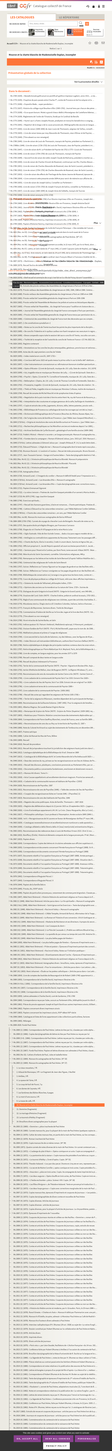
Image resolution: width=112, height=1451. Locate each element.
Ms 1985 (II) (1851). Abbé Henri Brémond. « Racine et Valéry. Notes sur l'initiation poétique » (47, 950)
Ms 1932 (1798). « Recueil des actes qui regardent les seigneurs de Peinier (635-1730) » (45, 694)
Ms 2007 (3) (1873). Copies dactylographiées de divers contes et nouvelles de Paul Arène (49, 1196)
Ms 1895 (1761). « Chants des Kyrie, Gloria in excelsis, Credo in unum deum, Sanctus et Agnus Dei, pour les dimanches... (52, 542)
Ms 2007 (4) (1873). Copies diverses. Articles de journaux (36, 1201)
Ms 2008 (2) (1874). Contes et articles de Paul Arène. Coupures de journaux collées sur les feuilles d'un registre (55, 1221)
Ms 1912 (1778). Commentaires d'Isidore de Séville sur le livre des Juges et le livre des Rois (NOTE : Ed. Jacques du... (52, 612)
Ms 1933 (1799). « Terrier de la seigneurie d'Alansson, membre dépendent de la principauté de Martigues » (52, 698)
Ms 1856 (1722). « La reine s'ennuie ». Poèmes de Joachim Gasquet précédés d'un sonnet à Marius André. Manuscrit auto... (53, 492)
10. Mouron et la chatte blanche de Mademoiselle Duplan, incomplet (44, 1105)
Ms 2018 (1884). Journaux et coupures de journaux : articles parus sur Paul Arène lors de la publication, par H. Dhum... (55, 1415)
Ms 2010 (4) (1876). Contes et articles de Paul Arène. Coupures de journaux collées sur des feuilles (52, 1275)
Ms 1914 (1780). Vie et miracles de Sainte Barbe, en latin (33, 620)
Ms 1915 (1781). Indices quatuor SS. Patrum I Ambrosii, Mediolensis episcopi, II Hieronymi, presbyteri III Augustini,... (52, 624)
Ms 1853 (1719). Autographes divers (24, 471)
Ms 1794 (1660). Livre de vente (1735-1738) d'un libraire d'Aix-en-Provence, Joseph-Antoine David (49, 203)
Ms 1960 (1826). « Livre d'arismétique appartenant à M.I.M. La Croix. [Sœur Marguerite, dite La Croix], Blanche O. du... (52, 810)
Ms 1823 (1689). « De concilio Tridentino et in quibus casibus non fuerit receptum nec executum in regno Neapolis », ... (53, 331)
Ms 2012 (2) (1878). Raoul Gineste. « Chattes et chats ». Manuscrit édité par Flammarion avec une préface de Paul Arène (55, 1312)
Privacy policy (56, 1446)
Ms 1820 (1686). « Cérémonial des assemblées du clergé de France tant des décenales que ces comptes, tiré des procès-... (52, 319)
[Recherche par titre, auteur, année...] (53, 23)
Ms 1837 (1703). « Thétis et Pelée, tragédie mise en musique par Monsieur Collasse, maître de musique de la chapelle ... (53, 389)
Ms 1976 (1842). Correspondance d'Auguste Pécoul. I (31, 876)
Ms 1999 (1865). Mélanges (20, 1021)
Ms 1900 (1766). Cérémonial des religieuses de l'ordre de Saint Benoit (38, 562)
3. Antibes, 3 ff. (22, 1076)
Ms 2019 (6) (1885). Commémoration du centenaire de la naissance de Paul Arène (46, 1428)
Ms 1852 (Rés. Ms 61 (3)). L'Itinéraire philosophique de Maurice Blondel (39, 467)
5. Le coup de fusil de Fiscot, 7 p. (30, 1084)
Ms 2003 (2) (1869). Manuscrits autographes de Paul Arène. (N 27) (40, 1063)
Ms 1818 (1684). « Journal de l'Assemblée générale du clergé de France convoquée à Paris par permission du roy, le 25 (53, 310)
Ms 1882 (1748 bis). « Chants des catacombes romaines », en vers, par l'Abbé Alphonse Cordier (48, 513)
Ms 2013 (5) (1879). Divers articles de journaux (32, 1341)
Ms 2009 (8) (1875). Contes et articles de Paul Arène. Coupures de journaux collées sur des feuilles (52, 1262)
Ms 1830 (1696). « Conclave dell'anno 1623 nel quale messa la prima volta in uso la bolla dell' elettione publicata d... (53, 360)
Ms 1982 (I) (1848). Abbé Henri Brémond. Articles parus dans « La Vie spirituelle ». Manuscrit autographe (52, 901)
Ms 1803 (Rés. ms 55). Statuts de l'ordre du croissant (31, 240)
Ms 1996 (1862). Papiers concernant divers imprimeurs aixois (35, 1008)
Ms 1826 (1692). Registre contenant (24, 343)
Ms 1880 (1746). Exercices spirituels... (25, 500)
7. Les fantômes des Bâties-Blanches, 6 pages (35, 1092)
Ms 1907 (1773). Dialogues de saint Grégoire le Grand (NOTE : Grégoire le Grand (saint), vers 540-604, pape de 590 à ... (52, 591)
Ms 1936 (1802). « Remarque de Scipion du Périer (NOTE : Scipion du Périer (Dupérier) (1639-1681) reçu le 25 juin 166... (52, 711)
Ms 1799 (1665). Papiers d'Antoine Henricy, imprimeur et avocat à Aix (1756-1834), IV (44, 224)
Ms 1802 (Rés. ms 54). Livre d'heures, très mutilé (29, 236)
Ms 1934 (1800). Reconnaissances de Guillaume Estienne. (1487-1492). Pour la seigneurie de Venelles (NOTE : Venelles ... (52, 703)
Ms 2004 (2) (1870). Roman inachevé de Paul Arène (33, 1139)
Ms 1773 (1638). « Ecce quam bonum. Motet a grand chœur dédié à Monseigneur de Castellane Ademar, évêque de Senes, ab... (53, 112)
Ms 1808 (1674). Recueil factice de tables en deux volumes (33, 265)
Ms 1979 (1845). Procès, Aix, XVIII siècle (26, 888)
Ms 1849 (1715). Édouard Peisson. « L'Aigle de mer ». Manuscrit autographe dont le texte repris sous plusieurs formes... (53, 447)
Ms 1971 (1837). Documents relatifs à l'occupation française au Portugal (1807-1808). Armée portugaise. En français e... (52, 855)
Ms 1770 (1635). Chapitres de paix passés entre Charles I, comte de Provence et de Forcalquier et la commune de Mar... (52, 100)
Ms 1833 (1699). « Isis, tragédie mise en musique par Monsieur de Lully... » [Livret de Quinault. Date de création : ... (53, 372)
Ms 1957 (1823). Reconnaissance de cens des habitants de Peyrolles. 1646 (40, 798)
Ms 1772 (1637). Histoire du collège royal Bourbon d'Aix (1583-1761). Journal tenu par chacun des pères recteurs (53, 108)
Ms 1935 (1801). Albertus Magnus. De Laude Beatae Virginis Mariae (37, 707)
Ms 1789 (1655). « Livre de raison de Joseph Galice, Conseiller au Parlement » (41, 182)
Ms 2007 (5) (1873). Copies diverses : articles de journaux (36, 1205)
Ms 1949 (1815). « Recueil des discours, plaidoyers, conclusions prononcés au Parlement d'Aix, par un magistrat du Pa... (52, 765)
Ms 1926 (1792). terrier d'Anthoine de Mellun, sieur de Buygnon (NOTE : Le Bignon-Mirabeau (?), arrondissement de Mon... (52, 670)
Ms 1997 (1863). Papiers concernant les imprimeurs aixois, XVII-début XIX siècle (43, 1012)
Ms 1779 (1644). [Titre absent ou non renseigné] (29, 137)
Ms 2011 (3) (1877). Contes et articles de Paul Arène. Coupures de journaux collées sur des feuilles (52, 1291)
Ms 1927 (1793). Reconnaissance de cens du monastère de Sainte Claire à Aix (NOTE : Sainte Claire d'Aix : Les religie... (52, 674)
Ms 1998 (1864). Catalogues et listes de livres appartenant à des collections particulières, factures (50, 1016)
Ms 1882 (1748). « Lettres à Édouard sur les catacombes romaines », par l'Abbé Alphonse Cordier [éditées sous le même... (53, 509)
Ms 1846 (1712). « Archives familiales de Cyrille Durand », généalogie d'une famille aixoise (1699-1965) (51, 430)
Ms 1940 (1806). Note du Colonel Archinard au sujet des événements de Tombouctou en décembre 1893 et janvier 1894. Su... (52, 727)
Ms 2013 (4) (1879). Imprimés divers (27, 1337)
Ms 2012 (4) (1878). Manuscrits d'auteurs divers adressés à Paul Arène (41, 1320)
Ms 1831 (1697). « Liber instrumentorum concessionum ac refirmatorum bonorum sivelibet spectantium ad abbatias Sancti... (53, 364)
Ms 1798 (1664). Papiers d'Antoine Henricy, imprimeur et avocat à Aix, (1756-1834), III (44, 219)
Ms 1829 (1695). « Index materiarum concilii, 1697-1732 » (33, 356)
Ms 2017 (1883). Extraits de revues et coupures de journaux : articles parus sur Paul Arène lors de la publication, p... (55, 1411)
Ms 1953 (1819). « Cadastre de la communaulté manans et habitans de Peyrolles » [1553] (46, 781)
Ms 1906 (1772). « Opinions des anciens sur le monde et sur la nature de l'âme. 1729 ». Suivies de (49, 587)
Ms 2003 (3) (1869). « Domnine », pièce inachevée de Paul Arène (38, 1126)
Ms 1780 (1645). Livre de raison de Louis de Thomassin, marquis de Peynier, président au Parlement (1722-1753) (52, 141)
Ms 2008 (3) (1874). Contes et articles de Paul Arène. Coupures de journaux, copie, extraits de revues (54, 1225)
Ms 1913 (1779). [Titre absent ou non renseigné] (29, 616)
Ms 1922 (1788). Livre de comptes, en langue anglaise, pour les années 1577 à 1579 (43, 653)
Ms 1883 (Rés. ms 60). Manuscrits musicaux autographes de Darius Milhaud (41, 517)
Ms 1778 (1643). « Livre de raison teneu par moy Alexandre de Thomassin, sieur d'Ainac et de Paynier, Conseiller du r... (52, 133)
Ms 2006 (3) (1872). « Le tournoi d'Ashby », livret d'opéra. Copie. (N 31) (42, 1159)
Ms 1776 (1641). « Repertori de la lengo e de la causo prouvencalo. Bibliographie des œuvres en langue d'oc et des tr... (53, 124)
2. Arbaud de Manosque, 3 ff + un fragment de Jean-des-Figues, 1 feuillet (46, 1072)
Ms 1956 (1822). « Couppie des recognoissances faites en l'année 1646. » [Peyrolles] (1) (45, 793)
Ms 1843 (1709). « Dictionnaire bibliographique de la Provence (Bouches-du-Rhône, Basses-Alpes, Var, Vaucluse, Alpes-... (52, 414)
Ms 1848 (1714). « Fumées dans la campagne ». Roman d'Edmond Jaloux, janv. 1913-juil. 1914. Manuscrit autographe (53, 438)
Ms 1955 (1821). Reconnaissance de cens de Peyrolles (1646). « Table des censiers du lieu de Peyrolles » (51, 789)
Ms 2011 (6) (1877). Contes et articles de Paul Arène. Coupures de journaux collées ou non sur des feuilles (55, 1304)
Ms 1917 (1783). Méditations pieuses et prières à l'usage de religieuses (38, 632)
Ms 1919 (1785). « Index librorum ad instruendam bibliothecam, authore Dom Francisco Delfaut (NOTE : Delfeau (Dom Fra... (53, 641)
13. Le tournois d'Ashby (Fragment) (31, 1117)
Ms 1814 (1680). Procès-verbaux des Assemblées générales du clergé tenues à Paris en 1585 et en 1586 (51, 294)
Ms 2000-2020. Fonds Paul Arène (23, 1025)
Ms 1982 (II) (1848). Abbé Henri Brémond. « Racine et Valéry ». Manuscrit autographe (44, 909)
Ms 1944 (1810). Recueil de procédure (25, 744)
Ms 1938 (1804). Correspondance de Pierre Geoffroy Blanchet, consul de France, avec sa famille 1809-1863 (52, 719)
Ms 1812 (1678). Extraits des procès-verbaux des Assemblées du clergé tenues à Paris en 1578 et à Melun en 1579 (52, 286)
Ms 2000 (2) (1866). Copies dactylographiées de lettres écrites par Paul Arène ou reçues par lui (51, 1034)
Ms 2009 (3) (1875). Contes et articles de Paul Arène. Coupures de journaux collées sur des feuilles (52, 1242)
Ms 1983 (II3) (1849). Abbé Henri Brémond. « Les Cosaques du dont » (37, 926)
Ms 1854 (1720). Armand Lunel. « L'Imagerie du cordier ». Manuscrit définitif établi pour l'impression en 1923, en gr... (53, 475)
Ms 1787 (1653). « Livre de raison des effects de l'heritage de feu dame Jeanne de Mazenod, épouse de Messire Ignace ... (52, 174)
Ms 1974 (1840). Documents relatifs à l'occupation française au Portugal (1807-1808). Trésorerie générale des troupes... (52, 868)
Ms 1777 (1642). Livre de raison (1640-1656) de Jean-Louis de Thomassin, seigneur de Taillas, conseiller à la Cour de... (52, 129)
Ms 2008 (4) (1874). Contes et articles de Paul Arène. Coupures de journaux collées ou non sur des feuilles (55, 1229)
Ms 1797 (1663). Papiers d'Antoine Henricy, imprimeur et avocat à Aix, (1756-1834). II (44, 215)
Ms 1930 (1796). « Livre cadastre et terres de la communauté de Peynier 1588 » (41, 686)
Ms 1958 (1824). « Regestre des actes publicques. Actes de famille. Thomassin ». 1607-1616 (46, 802)
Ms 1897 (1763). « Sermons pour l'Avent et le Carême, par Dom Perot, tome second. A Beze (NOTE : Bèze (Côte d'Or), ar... (53, 550)
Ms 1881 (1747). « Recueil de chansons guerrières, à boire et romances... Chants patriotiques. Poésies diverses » (53, 504)
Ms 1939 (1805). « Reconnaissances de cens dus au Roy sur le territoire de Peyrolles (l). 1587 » (48, 723)
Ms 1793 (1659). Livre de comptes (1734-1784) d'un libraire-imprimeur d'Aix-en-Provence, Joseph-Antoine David (52, 199)
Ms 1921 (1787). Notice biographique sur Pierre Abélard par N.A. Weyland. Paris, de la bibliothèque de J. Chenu (53, 649)
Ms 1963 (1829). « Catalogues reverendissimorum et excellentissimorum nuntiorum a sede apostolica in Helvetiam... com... (52, 822)
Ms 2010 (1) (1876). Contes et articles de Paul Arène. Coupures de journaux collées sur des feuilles (52, 1267)
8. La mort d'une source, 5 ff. (28, 1096)
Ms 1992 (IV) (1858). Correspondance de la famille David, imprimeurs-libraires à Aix (44, 992)
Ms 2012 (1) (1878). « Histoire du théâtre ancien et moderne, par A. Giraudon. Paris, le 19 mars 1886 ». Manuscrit (55, 1308)
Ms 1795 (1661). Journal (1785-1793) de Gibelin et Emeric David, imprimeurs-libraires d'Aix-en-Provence (52, 207)
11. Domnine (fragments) (27, 1109)
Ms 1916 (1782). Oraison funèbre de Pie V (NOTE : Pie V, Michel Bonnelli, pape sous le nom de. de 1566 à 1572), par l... (52, 628)
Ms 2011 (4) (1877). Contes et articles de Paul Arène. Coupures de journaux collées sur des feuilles (52, 1295)
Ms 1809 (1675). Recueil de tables (23, 269)
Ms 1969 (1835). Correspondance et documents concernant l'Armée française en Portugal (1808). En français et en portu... (52, 847)
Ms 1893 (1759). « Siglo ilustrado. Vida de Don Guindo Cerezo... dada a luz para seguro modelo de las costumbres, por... (52, 533)
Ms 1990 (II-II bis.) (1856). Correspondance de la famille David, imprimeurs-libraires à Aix (46, 983)
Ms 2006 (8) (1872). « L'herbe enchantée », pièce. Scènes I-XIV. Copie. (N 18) (44, 1180)
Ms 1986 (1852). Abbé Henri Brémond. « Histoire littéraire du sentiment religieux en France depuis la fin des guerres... (53, 959)
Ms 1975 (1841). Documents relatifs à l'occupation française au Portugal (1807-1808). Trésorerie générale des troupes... (52, 872)
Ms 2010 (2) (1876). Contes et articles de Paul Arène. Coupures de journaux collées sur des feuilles (52, 1271)
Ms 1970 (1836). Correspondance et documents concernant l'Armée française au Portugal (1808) (49, 851)
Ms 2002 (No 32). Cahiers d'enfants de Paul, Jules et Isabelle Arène (40, 1054)
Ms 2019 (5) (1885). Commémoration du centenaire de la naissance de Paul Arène (46, 1423)
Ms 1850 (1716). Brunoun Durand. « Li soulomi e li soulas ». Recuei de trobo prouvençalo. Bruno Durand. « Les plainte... (53, 451)
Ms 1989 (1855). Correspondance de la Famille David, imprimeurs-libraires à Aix (42, 979)
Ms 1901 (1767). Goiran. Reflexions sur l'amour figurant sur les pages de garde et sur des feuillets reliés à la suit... (52, 566)
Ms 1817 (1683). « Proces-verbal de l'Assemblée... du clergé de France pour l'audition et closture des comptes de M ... (53, 306)
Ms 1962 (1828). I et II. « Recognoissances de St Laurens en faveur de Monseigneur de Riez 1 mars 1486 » (52, 818)
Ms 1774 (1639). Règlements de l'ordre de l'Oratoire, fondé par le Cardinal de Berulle (44, 116)
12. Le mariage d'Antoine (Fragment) (31, 1113)
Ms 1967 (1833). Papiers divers (22, 839)
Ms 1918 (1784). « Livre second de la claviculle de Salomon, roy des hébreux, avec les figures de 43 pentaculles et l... (52, 637)
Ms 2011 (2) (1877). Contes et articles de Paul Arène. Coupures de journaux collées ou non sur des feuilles (55, 1287)
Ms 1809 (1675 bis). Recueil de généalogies (27, 273)
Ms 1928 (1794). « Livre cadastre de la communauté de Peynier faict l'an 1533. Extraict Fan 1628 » (49, 678)
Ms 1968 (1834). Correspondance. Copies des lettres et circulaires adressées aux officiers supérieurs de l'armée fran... (52, 843)
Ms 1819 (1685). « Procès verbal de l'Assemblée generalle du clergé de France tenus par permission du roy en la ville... (53, 314)
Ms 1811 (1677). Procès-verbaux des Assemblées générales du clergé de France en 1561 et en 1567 (49, 281)
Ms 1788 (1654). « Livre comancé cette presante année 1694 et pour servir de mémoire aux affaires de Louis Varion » (52, 178)
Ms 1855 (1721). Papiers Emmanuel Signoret (28, 488)
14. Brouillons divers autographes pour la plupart (37, 1121)
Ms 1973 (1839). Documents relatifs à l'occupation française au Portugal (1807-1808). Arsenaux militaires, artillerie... (52, 864)
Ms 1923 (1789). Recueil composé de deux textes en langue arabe (36, 657)
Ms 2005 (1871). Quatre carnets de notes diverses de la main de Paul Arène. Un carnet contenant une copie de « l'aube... (55, 1147)
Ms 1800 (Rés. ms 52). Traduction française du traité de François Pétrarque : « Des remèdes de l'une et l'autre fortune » (52, 228)
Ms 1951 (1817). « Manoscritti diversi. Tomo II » (29, 773)
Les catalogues (22, 17)
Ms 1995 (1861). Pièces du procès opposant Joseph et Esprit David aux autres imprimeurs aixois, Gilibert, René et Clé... (53, 1004)
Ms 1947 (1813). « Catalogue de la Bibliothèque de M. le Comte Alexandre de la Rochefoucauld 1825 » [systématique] (52, 756)
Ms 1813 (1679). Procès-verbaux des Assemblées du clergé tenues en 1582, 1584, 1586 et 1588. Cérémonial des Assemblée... (52, 290)
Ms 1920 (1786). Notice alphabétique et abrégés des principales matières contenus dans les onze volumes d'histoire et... (53, 645)
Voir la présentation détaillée (86, 81)
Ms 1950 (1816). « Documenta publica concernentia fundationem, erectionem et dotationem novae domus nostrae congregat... (52, 769)
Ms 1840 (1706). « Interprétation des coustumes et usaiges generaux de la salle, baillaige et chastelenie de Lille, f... (53, 401)
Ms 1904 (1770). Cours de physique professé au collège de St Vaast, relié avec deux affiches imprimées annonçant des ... (53, 579)
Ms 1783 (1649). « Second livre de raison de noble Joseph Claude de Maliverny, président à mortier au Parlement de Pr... (52, 158)
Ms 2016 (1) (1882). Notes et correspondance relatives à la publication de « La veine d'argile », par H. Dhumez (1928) (55, 1390)
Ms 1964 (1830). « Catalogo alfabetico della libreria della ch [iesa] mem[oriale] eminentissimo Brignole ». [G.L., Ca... (52, 826)
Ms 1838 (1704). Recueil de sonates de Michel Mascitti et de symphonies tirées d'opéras (45, 393)
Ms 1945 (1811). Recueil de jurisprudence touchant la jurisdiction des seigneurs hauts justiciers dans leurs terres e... (52, 748)
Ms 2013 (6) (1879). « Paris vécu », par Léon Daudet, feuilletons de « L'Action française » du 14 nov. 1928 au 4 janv (55, 1345)
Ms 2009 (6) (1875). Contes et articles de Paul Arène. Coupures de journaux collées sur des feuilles (52, 1254)
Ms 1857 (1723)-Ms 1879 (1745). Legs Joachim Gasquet (32, 496)
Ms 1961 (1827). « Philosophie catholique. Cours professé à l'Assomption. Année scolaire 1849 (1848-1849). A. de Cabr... (52, 814)
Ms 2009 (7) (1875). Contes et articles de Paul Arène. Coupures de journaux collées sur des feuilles (52, 1258)
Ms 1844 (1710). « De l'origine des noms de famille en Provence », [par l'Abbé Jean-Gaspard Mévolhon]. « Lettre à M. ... (53, 418)
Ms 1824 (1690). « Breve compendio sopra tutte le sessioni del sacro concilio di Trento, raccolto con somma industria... (53, 335)
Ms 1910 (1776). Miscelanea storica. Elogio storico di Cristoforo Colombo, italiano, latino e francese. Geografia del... (52, 603)
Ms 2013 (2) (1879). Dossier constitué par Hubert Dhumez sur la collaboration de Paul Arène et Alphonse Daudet (55, 1329)
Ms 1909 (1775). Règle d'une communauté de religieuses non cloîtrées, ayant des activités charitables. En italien (53, 599)
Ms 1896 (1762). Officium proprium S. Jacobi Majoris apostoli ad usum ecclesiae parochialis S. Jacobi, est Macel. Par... (52, 546)
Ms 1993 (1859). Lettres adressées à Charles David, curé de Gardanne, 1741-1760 (42, 996)
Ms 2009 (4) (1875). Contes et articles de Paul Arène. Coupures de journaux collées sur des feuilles (52, 1246)
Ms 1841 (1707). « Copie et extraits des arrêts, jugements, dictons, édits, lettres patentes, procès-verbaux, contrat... (52, 405)
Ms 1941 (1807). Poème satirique (23, 731)
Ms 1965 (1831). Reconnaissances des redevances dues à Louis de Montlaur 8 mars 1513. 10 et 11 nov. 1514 (52, 831)
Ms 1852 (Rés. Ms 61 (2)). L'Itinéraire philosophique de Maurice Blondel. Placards (43, 463)
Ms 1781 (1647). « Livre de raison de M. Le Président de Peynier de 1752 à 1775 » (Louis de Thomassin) (51, 149)
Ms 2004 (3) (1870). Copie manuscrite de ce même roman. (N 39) (39, 1143)
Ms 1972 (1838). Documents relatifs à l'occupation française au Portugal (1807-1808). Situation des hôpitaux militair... (52, 860)
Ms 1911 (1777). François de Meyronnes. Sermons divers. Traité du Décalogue (41, 608)
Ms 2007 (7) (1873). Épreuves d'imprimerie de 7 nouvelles (36, 1213)
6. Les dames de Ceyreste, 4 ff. (29, 1088)
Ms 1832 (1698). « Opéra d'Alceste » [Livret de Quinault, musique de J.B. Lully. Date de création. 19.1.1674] (53, 368)
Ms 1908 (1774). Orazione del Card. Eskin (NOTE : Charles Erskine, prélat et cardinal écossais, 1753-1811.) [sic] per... (53, 595)
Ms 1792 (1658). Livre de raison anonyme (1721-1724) (31, 195)
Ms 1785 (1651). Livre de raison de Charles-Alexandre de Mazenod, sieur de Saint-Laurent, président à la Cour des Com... (52, 166)
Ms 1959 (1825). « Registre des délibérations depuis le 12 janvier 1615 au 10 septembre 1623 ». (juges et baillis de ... (52, 806)
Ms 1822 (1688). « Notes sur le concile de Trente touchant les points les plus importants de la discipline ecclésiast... (52, 327)
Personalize (87, 1438)
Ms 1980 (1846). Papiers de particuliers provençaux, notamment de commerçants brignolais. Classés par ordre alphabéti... (53, 893)
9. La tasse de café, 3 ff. (26, 1101)
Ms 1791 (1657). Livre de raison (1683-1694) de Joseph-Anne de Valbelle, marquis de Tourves (47, 191)
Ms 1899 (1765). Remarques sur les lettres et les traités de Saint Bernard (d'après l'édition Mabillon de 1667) (53, 558)
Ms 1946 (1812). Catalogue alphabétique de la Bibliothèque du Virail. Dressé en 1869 (44, 752)
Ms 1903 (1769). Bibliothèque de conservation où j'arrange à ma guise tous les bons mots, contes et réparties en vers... (52, 575)
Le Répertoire (69, 17)
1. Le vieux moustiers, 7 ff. (27, 1068)
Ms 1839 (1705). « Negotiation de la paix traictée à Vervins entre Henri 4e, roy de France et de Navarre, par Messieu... (53, 397)
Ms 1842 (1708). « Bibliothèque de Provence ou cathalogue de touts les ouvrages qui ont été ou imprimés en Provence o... (52, 409)
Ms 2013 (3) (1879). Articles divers (26, 1333)
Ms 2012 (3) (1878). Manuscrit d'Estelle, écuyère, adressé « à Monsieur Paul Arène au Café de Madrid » (54, 1316)
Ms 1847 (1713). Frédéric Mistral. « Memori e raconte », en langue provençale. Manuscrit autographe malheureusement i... (53, 434)
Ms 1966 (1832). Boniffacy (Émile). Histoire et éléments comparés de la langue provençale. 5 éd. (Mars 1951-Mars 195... (53, 835)
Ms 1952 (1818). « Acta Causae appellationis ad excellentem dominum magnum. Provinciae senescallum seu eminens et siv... (52, 777)
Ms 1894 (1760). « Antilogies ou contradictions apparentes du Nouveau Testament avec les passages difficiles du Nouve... (53, 537)
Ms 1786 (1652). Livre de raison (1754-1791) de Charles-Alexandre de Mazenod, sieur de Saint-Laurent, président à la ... (52, 170)
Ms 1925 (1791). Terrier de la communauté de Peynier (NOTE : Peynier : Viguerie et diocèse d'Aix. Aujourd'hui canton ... (52, 665)
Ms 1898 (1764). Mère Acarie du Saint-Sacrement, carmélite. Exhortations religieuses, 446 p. (47, 554)
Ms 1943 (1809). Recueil (19, 740)
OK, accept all (27, 1438)
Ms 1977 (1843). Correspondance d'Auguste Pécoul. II (31, 880)
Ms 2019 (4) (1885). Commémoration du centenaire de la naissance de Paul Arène (46, 1419)
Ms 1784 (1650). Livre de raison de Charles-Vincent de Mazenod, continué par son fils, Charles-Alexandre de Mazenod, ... (52, 162)
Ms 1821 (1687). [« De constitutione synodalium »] (30, 323)
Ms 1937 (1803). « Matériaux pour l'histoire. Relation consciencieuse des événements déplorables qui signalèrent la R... (52, 715)
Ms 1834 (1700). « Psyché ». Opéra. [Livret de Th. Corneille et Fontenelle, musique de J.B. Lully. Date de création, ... (53, 376)
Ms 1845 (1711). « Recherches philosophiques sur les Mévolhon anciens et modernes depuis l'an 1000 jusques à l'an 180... (52, 426)
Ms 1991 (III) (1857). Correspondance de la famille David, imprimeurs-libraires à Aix (44, 988)
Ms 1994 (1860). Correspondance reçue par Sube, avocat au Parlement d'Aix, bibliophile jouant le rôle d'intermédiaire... (53, 1000)
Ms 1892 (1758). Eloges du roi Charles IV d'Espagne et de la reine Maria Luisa (41, 529)
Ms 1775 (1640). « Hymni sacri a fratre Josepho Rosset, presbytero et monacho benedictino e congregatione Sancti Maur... (52, 120)
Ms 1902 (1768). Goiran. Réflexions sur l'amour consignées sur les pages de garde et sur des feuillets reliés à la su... (53, 570)
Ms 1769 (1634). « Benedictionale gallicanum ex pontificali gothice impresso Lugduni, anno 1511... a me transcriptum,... (53, 96)
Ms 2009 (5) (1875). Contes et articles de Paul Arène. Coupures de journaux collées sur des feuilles (52, 1250)
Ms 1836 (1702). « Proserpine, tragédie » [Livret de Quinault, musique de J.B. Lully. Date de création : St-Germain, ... (53, 385)
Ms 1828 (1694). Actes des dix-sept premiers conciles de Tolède (35, 352)
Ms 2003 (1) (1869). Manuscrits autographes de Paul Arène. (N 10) (40, 1058)
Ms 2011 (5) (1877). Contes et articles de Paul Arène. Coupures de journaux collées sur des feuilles (52, 1300)
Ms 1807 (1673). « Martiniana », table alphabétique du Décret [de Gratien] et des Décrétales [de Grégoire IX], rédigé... (52, 261)
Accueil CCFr (12, 43)
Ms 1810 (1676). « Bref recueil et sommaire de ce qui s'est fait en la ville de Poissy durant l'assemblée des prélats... (52, 277)
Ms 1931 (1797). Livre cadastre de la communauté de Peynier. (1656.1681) (40, 690)
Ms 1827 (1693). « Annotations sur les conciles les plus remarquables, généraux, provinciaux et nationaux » (53, 347)
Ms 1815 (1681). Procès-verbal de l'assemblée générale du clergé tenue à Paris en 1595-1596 (47, 298)
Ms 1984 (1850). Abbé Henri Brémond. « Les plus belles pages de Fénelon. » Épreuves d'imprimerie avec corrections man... (53, 942)
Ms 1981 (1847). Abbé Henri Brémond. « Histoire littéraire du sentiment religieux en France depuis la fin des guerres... (52, 897)
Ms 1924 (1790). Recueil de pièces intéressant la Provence (33, 661)
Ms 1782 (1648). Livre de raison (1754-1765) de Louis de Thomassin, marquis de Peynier (45, 153)
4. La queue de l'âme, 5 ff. (27, 1080)
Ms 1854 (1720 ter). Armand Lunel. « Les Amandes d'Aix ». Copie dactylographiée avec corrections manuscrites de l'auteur (53, 484)
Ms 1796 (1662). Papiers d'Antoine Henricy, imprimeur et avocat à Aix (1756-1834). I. (44, 211)
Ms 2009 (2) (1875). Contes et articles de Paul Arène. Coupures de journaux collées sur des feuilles (52, 1238)
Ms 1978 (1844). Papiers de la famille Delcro (28, 884)
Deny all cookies (57, 1438)
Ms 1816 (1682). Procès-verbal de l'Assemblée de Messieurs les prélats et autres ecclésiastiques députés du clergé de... (53, 302)
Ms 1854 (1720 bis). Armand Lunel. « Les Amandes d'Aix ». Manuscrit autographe (42, 480)
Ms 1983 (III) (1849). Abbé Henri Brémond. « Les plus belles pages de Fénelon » (41, 938)
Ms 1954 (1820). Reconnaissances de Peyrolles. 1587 (31, 785)
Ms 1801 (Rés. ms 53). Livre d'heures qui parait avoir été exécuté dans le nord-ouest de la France (49, 232)
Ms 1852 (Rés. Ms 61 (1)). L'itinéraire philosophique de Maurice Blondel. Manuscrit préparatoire (49, 459)
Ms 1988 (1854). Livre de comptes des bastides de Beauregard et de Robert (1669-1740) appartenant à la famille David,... (52, 975)
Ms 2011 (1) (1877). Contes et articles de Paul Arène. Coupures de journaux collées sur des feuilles (52, 1283)
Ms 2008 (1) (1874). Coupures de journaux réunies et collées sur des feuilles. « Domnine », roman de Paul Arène (55, 1217)
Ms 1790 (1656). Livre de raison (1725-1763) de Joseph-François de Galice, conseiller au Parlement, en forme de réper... (52, 186)
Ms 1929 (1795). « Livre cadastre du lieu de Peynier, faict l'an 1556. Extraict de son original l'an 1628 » (51, 682)
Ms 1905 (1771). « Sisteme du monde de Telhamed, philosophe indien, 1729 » (41, 583)
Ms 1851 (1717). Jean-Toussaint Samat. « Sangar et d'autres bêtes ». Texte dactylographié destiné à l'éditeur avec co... (53, 455)
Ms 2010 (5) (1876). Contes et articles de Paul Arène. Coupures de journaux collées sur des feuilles (52, 1279)
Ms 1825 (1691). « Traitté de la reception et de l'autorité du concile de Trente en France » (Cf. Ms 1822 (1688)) (53, 339)
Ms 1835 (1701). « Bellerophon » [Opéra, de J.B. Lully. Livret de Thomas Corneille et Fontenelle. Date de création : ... (53, 381)
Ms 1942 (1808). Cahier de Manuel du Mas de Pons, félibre (33, 736)
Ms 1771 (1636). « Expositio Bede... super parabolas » (31, 104)
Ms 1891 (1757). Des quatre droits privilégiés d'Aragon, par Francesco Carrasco (42, 525)
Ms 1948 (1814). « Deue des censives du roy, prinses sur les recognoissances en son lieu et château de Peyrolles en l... (53, 760)
